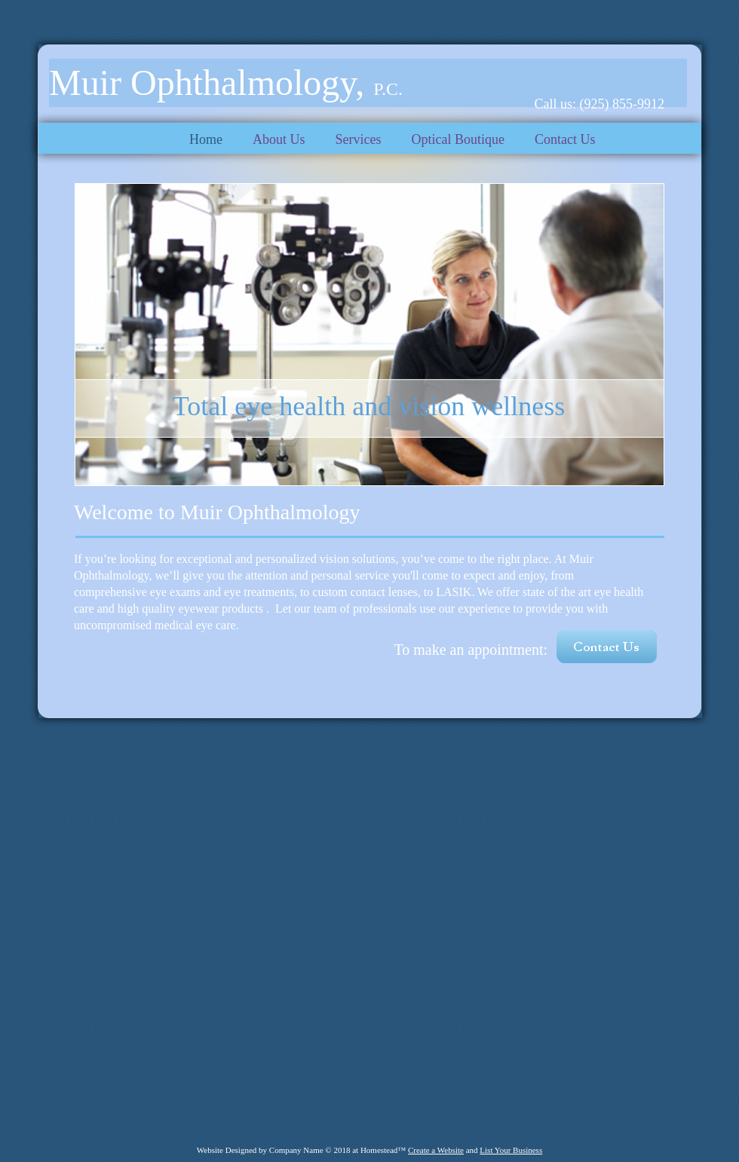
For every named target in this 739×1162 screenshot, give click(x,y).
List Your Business (511, 1149)
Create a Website (436, 1149)
